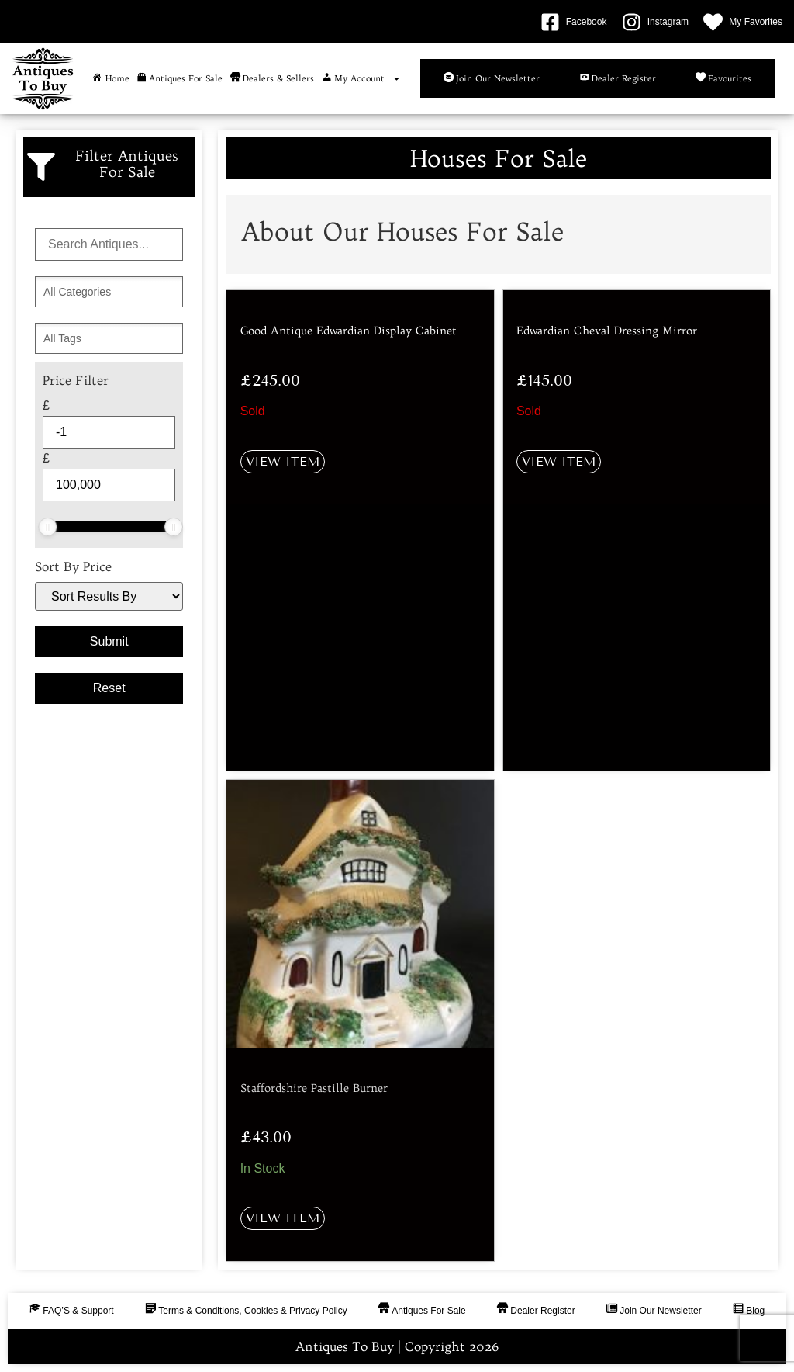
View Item (282, 461)
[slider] (47, 527)
